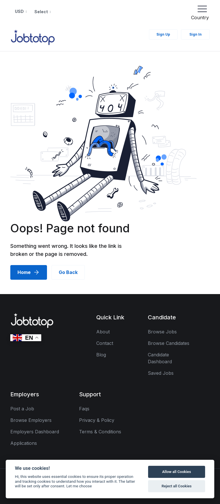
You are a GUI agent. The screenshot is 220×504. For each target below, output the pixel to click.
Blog (101, 355)
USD (20, 11)
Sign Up (163, 34)
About (103, 332)
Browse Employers (31, 420)
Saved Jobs (161, 373)
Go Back (68, 272)
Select (41, 11)
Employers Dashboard (34, 432)
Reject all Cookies (177, 486)
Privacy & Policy (96, 420)
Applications (23, 443)
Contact (104, 343)
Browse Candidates (168, 343)
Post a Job (22, 409)
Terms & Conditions (100, 432)
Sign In (195, 34)
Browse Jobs (162, 332)
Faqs (84, 409)
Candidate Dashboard (160, 358)
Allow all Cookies (176, 472)
